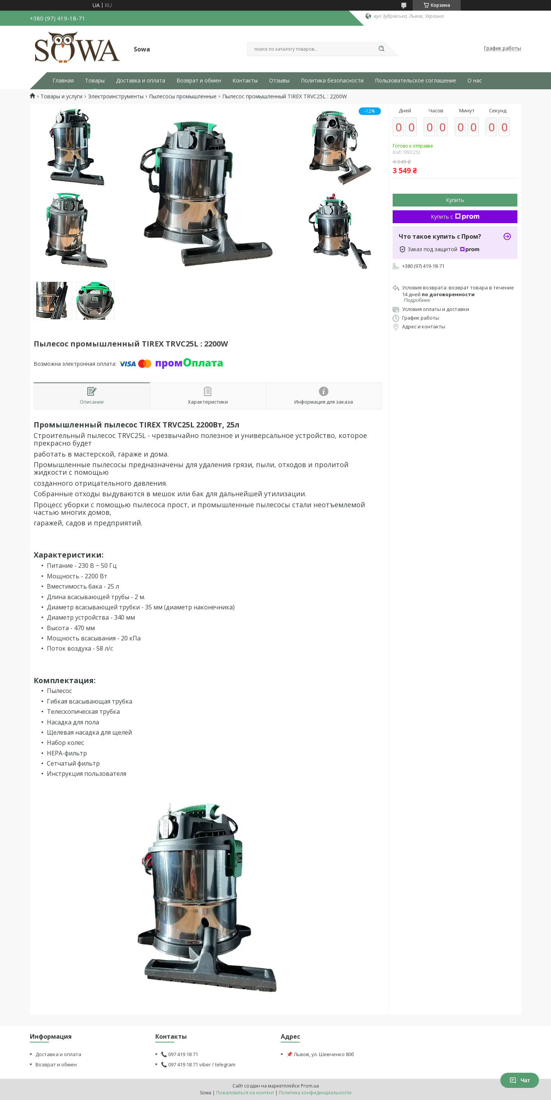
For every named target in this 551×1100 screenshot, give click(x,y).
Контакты (245, 80)
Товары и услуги (61, 96)
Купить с (455, 216)
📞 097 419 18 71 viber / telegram (198, 1064)
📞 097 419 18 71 (179, 1054)
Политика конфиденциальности (315, 1092)
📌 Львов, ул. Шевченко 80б (320, 1054)
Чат (519, 1080)
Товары (95, 80)
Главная (63, 80)
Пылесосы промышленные (183, 96)
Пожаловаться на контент (245, 1092)
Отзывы (279, 80)
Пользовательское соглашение (415, 80)
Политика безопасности (332, 80)
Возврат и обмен (198, 80)
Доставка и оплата (140, 80)
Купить (455, 200)
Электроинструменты (116, 96)
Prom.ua (310, 1086)
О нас (474, 80)
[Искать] (381, 49)
